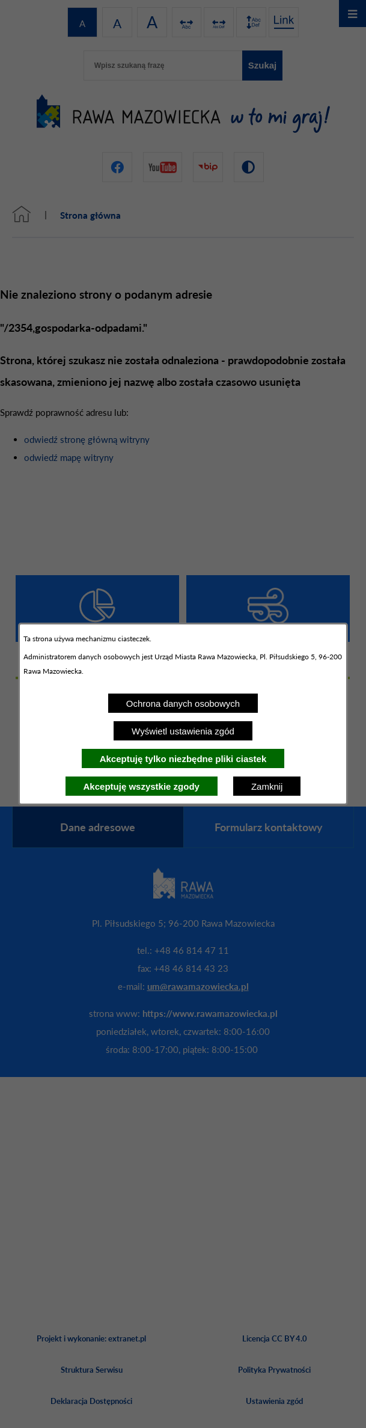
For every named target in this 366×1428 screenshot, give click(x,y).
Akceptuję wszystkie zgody (142, 786)
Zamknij (267, 786)
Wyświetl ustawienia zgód (183, 731)
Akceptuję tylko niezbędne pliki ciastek (183, 759)
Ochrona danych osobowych (183, 703)
